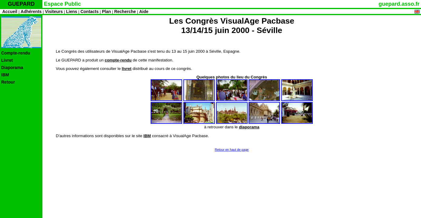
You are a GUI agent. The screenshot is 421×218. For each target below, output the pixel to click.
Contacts (89, 11)
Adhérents (31, 11)
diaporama (249, 127)
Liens (71, 11)
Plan (106, 11)
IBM (5, 74)
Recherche (125, 11)
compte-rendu (118, 60)
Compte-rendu (15, 53)
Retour (8, 82)
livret (127, 68)
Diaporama (12, 67)
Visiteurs (54, 11)
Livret (7, 60)
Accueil (9, 11)
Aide (143, 11)
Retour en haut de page (232, 149)
